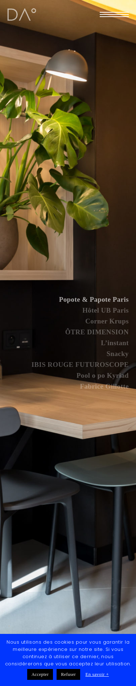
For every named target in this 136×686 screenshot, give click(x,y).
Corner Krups (107, 321)
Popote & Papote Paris (94, 299)
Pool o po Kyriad (103, 375)
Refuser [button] (68, 674)
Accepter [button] (40, 674)
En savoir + (97, 674)
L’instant (115, 343)
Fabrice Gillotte (104, 386)
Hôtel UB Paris (105, 310)
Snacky (118, 353)
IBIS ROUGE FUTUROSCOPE (80, 364)
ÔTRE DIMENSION (97, 332)
